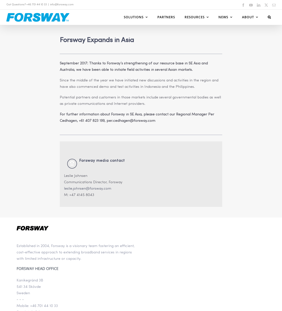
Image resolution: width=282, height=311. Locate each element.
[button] (269, 17)
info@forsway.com (62, 4)
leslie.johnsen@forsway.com (87, 188)
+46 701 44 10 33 (44, 306)
